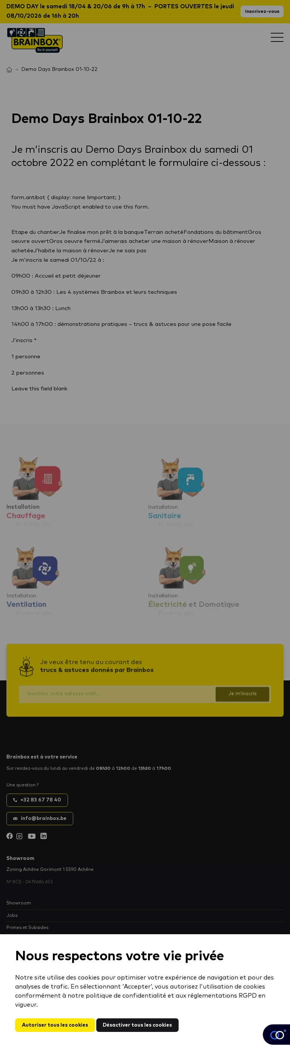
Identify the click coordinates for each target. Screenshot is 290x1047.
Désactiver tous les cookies (137, 1025)
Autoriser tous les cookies (55, 1025)
